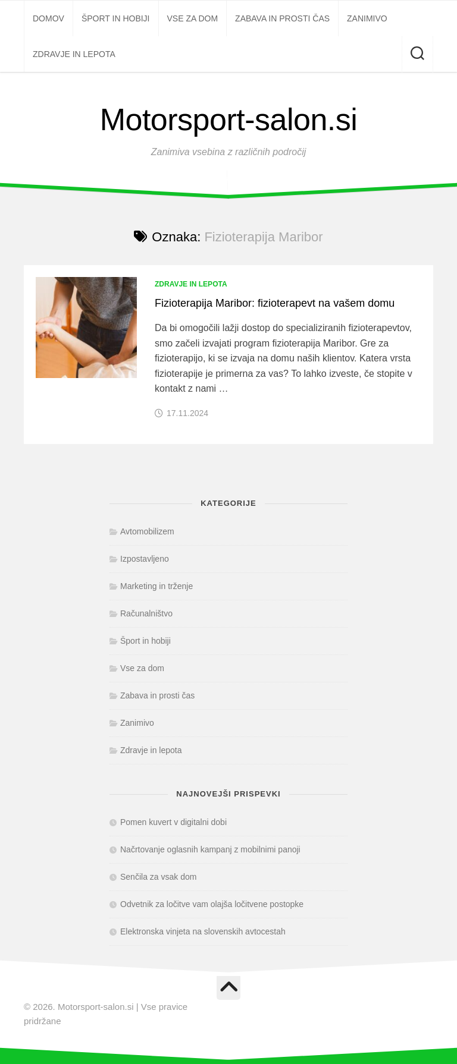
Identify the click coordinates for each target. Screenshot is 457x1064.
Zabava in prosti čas (282, 18)
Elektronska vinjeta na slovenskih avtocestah (203, 931)
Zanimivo (367, 18)
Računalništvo (146, 613)
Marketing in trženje (156, 586)
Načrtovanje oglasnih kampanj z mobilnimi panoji (210, 849)
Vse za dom (192, 18)
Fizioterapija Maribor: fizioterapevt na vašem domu (275, 303)
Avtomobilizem (147, 531)
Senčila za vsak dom (158, 877)
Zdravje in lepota (74, 54)
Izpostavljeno (144, 559)
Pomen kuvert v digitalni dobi (173, 822)
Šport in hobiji (116, 18)
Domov (48, 18)
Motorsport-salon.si (229, 119)
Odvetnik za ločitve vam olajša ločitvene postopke (211, 904)
